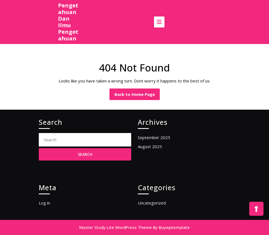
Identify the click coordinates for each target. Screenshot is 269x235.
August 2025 (150, 146)
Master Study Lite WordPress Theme (115, 227)
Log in (44, 203)
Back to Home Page (137, 95)
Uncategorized (152, 203)
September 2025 (154, 137)
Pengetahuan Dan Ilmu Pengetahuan (68, 22)
